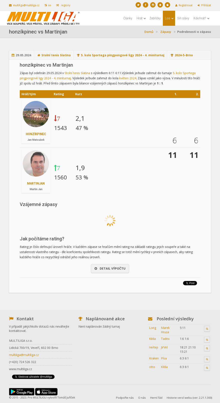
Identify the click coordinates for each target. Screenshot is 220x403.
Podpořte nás (125, 398)
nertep (153, 347)
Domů (148, 32)
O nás (142, 398)
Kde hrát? (201, 18)
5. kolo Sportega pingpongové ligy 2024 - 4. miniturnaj (122, 55)
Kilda (152, 339)
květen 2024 (127, 78)
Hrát (141, 18)
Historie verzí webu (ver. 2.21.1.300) (189, 398)
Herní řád (156, 398)
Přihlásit (204, 5)
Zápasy (165, 32)
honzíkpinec (36, 134)
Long (152, 328)
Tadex (165, 339)
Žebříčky (155, 18)
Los (169, 18)
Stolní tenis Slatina (56, 55)
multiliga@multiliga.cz (24, 5)
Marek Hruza (165, 330)
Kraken (154, 358)
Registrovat (183, 5)
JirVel (164, 347)
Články (127, 18)
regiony (63, 5)
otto (152, 367)
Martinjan (36, 183)
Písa (164, 358)
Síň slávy (183, 18)
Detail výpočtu (110, 268)
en (47, 5)
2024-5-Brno (184, 55)
